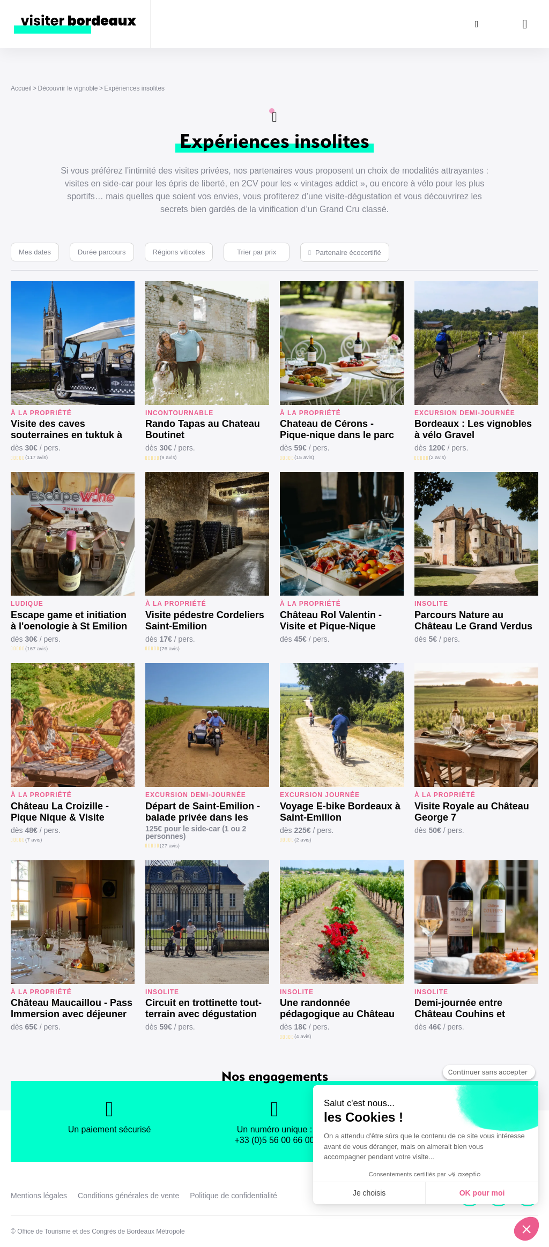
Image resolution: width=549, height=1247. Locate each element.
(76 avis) (170, 648)
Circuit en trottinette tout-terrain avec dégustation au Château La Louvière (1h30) (203, 1008)
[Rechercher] (476, 24)
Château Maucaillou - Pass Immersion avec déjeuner (71, 1008)
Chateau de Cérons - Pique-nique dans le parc (337, 429)
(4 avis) (302, 1036)
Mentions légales (39, 1195)
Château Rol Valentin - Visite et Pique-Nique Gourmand (331, 621)
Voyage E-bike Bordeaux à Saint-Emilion (340, 812)
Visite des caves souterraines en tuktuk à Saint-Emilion (66, 429)
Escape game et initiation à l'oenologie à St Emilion (69, 621)
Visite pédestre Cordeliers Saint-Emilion (204, 621)
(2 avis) (437, 457)
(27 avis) (170, 845)
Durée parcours (102, 252)
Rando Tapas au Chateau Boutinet (202, 429)
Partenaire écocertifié (348, 253)
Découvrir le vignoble (68, 88)
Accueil (21, 88)
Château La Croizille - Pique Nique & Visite (60, 812)
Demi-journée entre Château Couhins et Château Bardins (459, 1008)
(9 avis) (168, 457)
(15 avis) (304, 457)
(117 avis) (36, 457)
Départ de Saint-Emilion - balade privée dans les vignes (202, 812)
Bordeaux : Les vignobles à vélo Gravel (473, 429)
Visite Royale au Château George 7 (471, 812)
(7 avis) (33, 840)
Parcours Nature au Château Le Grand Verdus (473, 621)
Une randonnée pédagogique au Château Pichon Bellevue (337, 1008)
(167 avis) (36, 648)
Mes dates (35, 252)
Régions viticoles (179, 252)
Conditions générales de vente (128, 1195)
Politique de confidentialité (233, 1195)
